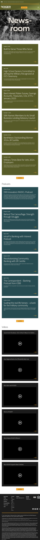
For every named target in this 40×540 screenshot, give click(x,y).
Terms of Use (6, 505)
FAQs (5, 498)
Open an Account (24, 7)
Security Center (6, 500)
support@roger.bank (20, 498)
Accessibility (6, 503)
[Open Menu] (38, 7)
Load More (20, 178)
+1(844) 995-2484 (12, 501)
